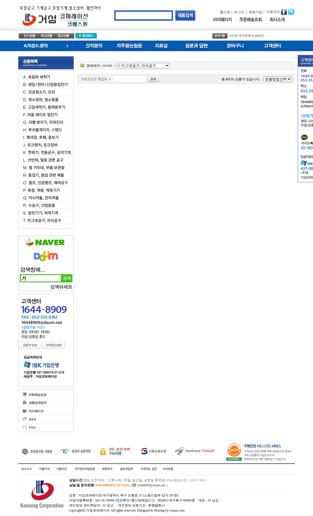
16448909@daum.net (151, 485)
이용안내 (273, 12)
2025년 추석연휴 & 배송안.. (247, 35)
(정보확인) (123, 500)
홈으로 (225, 12)
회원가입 (255, 12)
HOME (107, 66)
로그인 (239, 12)
